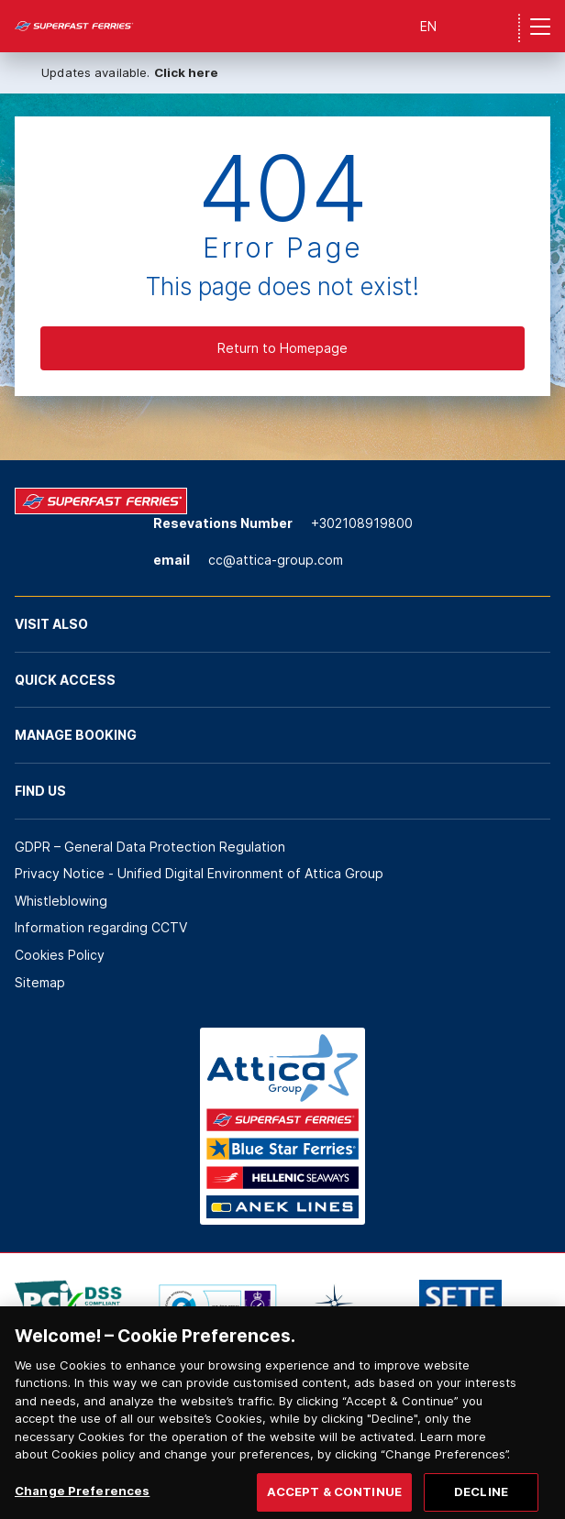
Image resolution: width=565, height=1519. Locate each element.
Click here (186, 72)
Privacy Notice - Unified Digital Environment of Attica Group (199, 873)
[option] (68, 1307)
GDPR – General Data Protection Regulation (150, 846)
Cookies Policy (60, 955)
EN (428, 26)
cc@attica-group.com (275, 559)
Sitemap (40, 982)
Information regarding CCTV (101, 927)
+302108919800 (362, 523)
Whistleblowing (61, 900)
